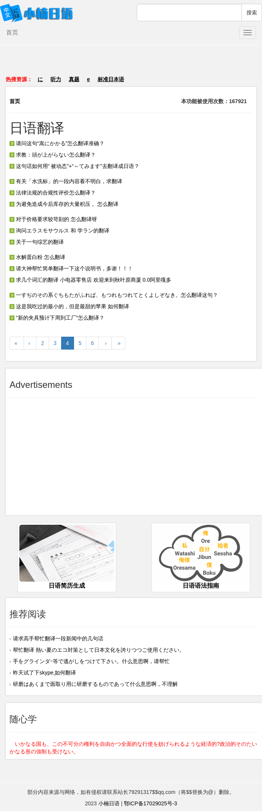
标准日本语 (111, 79)
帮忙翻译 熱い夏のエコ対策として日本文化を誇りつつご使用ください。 (99, 650)
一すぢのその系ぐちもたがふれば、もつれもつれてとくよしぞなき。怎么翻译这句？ (113, 295)
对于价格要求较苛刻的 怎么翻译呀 (53, 219)
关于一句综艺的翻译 (36, 242)
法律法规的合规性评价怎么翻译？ (52, 193)
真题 (74, 79)
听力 (56, 79)
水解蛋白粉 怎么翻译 (37, 257)
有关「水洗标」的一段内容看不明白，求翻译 (65, 181)
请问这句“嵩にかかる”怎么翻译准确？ (56, 143)
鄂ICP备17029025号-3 (150, 803)
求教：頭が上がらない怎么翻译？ (52, 155)
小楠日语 (109, 803)
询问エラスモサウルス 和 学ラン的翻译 (59, 230)
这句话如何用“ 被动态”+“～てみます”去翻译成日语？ (74, 166)
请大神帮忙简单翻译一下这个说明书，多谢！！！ (71, 268)
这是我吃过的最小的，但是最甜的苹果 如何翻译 (69, 306)
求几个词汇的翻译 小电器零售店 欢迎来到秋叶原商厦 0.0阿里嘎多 (90, 280)
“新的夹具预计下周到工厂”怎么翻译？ (56, 318)
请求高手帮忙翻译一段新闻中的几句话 (58, 638)
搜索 (251, 12)
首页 (12, 32)
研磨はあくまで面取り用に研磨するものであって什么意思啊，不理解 (95, 684)
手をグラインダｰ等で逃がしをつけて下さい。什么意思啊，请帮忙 (91, 661)
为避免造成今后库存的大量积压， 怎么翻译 (63, 204)
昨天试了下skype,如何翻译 (44, 673)
